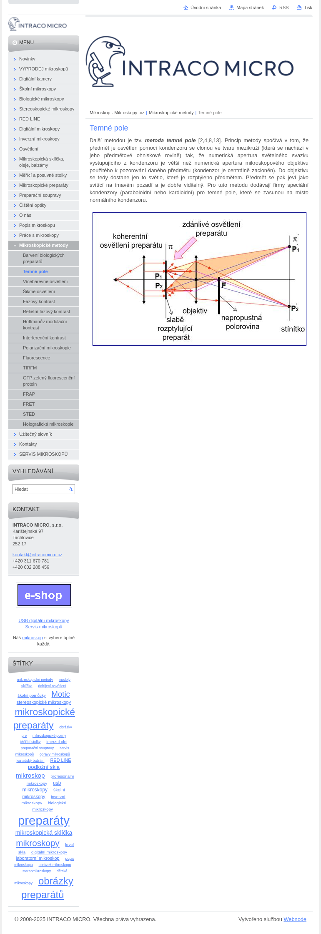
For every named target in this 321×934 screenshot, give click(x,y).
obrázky (65, 727)
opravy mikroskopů (55, 754)
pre (24, 735)
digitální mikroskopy (49, 852)
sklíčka (27, 686)
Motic (61, 694)
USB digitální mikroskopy (44, 620)
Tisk (308, 7)
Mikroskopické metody (171, 112)
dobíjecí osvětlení (52, 686)
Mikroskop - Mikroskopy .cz (117, 112)
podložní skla (44, 767)
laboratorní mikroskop (38, 858)
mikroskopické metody (35, 680)
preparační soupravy (37, 748)
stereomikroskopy (37, 871)
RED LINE (60, 760)
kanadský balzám (30, 760)
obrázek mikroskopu (55, 865)
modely (64, 680)
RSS (283, 7)
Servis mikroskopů (44, 626)
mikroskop (32, 637)
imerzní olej (56, 741)
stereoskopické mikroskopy (44, 702)
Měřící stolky (30, 742)
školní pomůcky (31, 695)
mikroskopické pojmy (49, 735)
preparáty (44, 820)
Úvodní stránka (206, 7)
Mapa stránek (250, 7)
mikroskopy (37, 843)
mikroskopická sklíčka (44, 832)
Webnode (294, 919)
